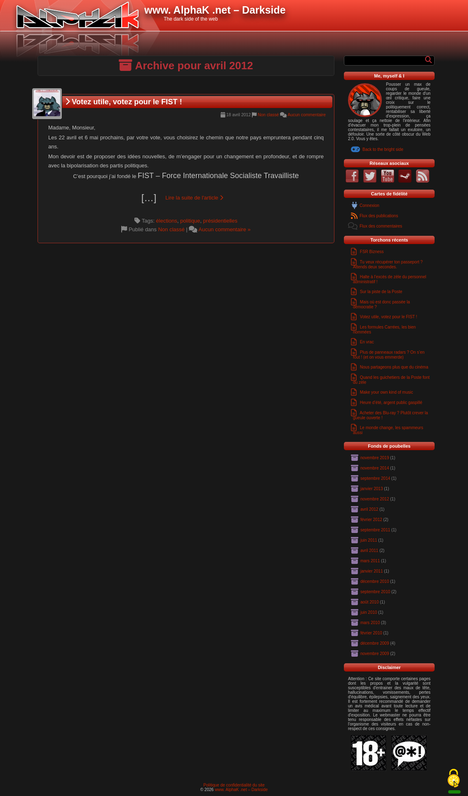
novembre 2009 (374, 653)
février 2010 (371, 633)
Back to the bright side (382, 149)
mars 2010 (370, 622)
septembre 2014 (375, 478)
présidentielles (220, 221)
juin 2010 (368, 612)
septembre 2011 (375, 530)
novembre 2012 (374, 499)
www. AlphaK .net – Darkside (241, 789)
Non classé (268, 115)
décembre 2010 (374, 581)
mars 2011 (370, 561)
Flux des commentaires (381, 226)
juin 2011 (368, 540)
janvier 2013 (371, 488)
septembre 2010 (375, 591)
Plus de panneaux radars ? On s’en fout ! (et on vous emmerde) (389, 354)
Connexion (369, 205)
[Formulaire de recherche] (385, 60)
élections (166, 221)
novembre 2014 (374, 468)
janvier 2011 (371, 571)
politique (190, 221)
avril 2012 (369, 509)
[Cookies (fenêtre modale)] (453, 779)
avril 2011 (369, 550)
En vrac (367, 342)
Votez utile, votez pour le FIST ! (123, 102)
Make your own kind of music (386, 392)
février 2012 (371, 519)
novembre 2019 (374, 458)
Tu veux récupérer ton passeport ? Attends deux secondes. (388, 264)
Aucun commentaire (307, 115)
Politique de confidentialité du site (233, 785)
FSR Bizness (372, 251)
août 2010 (369, 602)
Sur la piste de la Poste (381, 291)
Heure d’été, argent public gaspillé (391, 402)
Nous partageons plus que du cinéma (394, 367)
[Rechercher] (428, 59)
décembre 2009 (374, 643)
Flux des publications (379, 216)
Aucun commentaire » (224, 229)
